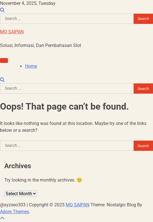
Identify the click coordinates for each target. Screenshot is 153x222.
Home (31, 66)
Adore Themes (14, 211)
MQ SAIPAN (12, 31)
